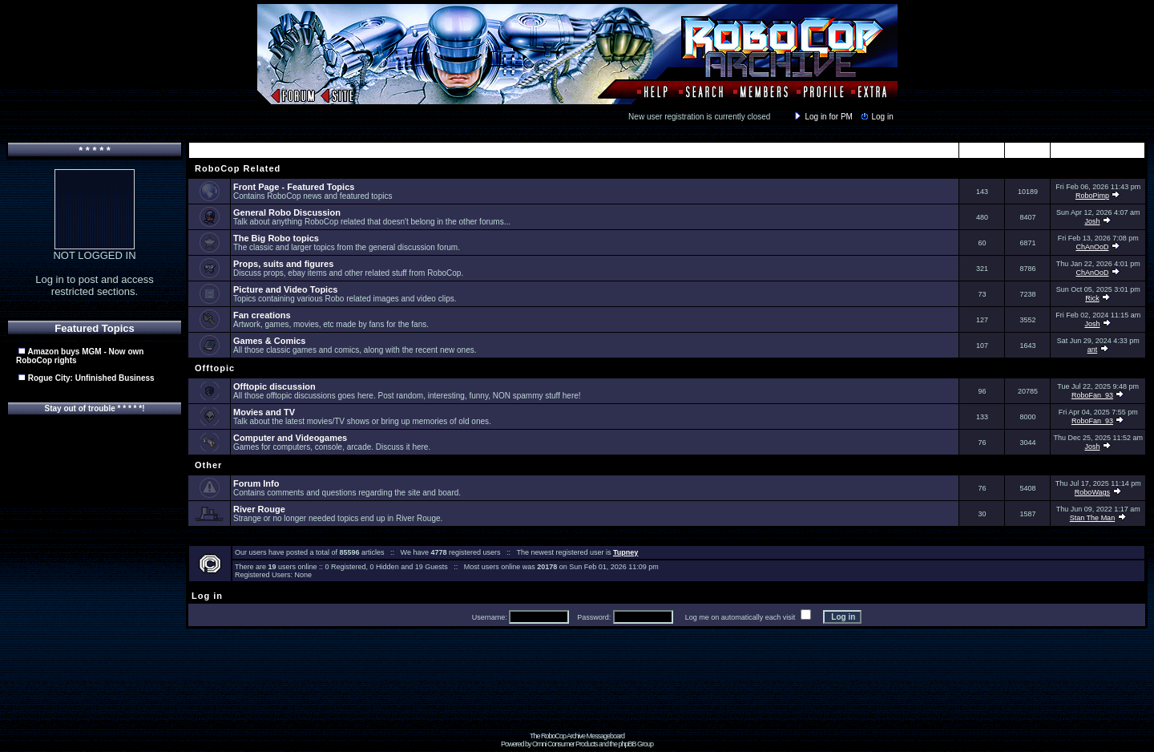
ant (1092, 350)
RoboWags (1092, 492)
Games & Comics (269, 341)
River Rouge (259, 509)
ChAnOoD (1091, 247)
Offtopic (213, 368)
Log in (876, 116)
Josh (1092, 221)
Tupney (625, 552)
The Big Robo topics (276, 238)
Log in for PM (822, 116)
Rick (1092, 298)
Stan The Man (1092, 518)
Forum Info (256, 483)
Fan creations (262, 315)
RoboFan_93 (1092, 395)
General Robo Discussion (287, 212)
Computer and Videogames (290, 438)
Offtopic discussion (274, 386)
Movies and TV (264, 412)
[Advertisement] (577, 696)
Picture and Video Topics (285, 289)
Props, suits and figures (283, 264)
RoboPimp (1092, 196)
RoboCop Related (236, 168)
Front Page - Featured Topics (293, 187)
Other (207, 465)
